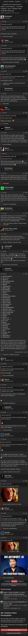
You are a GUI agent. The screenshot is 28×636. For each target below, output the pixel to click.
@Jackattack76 (7, 286)
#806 (26, 132)
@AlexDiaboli (6, 329)
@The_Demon (6, 299)
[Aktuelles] (23, 1)
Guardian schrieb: (6, 483)
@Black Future (6, 314)
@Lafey (5, 292)
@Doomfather (6, 289)
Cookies (17, 618)
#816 (26, 412)
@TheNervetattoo (7, 276)
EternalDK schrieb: (6, 24)
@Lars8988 (6, 306)
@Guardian (6, 294)
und (11, 62)
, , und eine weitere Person (14, 84)
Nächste (21, 581)
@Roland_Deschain (8, 311)
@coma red (6, 278)
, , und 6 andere (11, 354)
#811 (26, 233)
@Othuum (5, 279)
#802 (26, 45)
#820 (26, 537)
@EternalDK (6, 335)
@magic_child (6, 332)
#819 (26, 513)
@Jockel (5, 333)
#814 (26, 363)
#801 (26, 21)
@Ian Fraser (6, 319)
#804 (26, 93)
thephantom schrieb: (6, 366)
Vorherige (7, 581)
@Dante (5, 284)
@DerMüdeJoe (7, 301)
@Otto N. (5, 315)
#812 (26, 251)
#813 (26, 273)
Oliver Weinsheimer (6, 13)
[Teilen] (24, 21)
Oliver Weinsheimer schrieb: (8, 115)
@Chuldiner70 (6, 283)
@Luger (4, 322)
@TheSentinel (6, 297)
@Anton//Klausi (7, 291)
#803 (26, 71)
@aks (4, 330)
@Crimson (5, 327)
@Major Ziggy (6, 288)
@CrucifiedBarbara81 (8, 307)
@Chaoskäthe (6, 324)
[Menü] (2, 1)
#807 (26, 153)
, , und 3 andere (12, 242)
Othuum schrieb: (5, 415)
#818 (26, 480)
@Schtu (5, 317)
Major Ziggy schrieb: (6, 540)
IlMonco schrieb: (5, 74)
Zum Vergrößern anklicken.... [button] (14, 551)
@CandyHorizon (7, 304)
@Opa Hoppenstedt (8, 312)
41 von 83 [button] (14, 581)
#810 (26, 213)
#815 (26, 384)
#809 (26, 192)
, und (10, 528)
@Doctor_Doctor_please (9, 296)
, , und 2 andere (14, 224)
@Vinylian (5, 325)
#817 (26, 439)
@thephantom (6, 337)
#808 (26, 173)
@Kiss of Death (7, 302)
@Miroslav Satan (7, 309)
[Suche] (26, 1)
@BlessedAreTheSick (8, 281)
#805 (26, 112)
